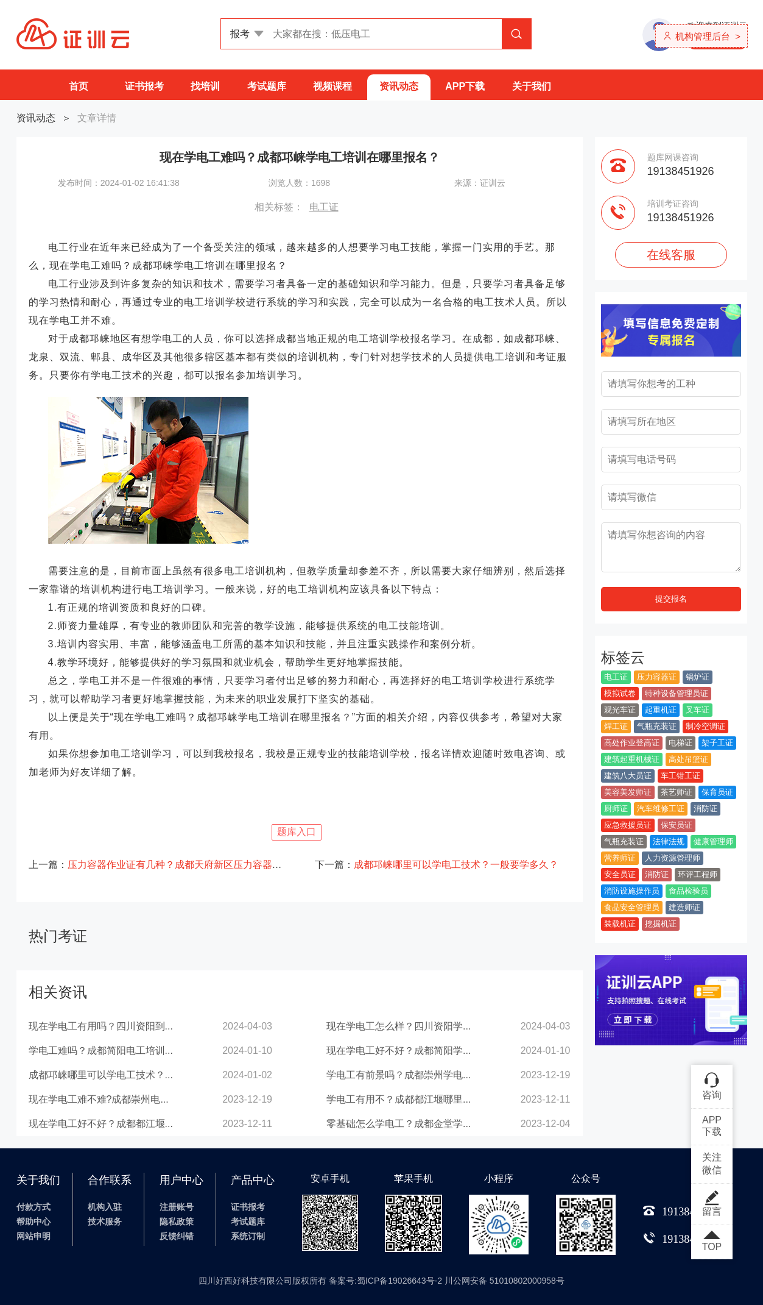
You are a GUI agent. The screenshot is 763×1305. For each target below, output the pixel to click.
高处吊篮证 (688, 759)
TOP (712, 1241)
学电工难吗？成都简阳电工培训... (101, 1050)
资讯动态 (398, 86)
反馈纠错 (177, 1236)
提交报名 (671, 598)
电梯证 (680, 742)
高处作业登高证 (631, 742)
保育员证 (717, 792)
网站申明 (33, 1236)
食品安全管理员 (631, 907)
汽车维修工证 (660, 808)
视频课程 (332, 86)
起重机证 (661, 709)
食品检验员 (688, 890)
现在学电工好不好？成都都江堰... (101, 1123)
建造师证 (684, 907)
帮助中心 (33, 1221)
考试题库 (266, 86)
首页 (78, 86)
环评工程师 (697, 874)
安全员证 (620, 874)
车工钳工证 (680, 775)
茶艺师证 (676, 792)
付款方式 (33, 1207)
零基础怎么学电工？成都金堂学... (398, 1123)
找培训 (205, 86)
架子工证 (717, 742)
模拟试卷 (620, 693)
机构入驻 (105, 1207)
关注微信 (712, 1163)
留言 (712, 1203)
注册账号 (177, 1207)
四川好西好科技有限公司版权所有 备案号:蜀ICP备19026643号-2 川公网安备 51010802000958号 (381, 1280)
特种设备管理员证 (676, 693)
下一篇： (436, 864)
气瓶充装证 (657, 726)
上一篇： (156, 864)
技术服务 (105, 1221)
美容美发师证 (628, 792)
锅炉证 (697, 676)
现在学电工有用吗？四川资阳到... (101, 1026)
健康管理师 (713, 841)
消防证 (705, 808)
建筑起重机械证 (631, 759)
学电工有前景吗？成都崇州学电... (398, 1075)
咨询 (712, 1085)
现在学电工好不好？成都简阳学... (398, 1050)
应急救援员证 (628, 825)
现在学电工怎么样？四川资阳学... (398, 1026)
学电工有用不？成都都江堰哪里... (398, 1099)
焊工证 (616, 726)
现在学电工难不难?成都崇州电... (99, 1099)
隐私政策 (177, 1221)
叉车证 (697, 709)
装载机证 (620, 923)
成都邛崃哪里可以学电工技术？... (101, 1075)
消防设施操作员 (631, 890)
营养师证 (620, 857)
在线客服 (671, 254)
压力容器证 (657, 676)
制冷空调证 (705, 726)
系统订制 (248, 1236)
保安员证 (676, 825)
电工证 (324, 207)
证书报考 (144, 86)
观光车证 (620, 709)
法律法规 (668, 841)
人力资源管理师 (672, 857)
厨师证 (616, 808)
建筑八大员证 (628, 775)
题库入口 (296, 832)
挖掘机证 (661, 923)
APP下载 (465, 86)
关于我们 (531, 86)
